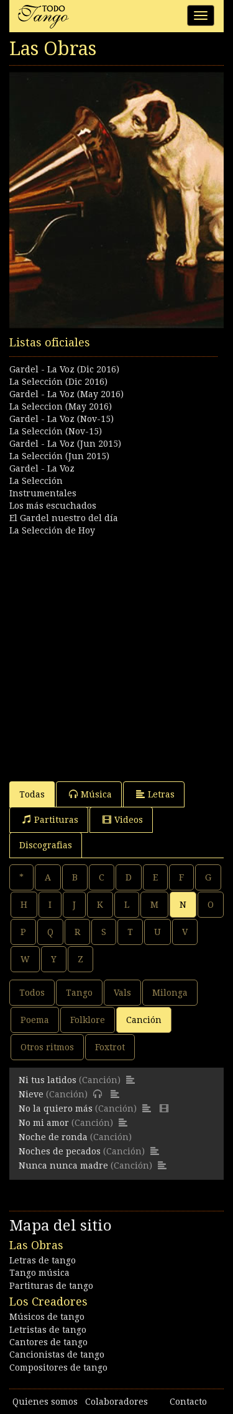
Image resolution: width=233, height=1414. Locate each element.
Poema (35, 1020)
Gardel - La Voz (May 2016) (66, 394)
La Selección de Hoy (52, 530)
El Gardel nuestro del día (63, 518)
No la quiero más (56, 1108)
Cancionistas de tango (56, 1354)
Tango (79, 993)
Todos (32, 993)
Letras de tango (42, 1260)
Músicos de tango (47, 1317)
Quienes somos (45, 1402)
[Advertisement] (116, 653)
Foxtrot (110, 1047)
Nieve (31, 1094)
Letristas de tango (47, 1330)
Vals (122, 993)
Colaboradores (116, 1402)
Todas (32, 794)
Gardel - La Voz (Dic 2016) (64, 369)
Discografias (45, 845)
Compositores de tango (58, 1367)
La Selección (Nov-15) (55, 431)
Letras (155, 794)
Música (90, 794)
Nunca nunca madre (63, 1165)
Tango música (39, 1273)
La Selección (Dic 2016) (58, 382)
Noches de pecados (60, 1151)
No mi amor (44, 1123)
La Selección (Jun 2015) (59, 456)
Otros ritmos (47, 1047)
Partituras (50, 819)
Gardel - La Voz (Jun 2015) (65, 444)
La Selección (36, 481)
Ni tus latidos (47, 1080)
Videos (123, 819)
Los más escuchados (52, 506)
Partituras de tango (51, 1286)
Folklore (87, 1020)
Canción (144, 1020)
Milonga (170, 993)
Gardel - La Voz (42, 468)
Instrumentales (42, 493)
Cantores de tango (48, 1342)
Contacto (188, 1402)
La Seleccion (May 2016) (60, 406)
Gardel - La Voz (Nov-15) (61, 419)
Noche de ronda (53, 1137)
